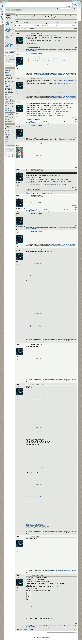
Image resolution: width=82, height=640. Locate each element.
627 (29, 629)
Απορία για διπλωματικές (8, 107)
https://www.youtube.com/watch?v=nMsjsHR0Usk (35, 496)
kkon (6, 140)
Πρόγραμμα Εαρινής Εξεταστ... (9, 102)
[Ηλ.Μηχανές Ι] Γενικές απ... (8, 77)
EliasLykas (7, 139)
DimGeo (7, 94)
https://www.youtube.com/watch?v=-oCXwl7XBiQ (35, 439)
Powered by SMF (35, 637)
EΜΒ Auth (8, 43)
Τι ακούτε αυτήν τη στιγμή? (53, 25)
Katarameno (18, 32)
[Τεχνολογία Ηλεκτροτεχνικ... (8, 99)
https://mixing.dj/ (41, 49)
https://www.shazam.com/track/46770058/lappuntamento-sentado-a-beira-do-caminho (40, 56)
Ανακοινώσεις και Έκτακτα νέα (35, 22)
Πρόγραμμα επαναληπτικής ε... (9, 118)
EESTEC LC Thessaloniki (7, 42)
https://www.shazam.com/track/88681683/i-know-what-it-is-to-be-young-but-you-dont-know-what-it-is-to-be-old (44, 128)
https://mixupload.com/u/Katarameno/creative (55, 73)
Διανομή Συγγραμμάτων (10, 28)
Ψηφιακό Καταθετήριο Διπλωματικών (9, 30)
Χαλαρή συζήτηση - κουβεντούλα (27, 25)
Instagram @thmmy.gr (10, 33)
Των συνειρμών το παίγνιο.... (9, 74)
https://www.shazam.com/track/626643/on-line (51, 58)
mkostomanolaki (8, 142)
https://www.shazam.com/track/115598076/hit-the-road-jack (57, 92)
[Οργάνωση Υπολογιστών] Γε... (9, 85)
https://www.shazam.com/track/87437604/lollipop (53, 113)
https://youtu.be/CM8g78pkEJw (31, 200)
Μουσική (36, 25)
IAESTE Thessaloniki (9, 44)
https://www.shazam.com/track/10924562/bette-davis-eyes (56, 64)
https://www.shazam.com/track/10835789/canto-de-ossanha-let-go (62, 60)
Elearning (7, 23)
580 (25, 629)
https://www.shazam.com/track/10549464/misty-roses (55, 40)
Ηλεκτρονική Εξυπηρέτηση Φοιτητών (9, 27)
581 (26, 629)
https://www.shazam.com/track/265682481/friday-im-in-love (57, 130)
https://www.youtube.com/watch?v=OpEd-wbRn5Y (35, 325)
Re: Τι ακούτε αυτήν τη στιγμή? (36, 32)
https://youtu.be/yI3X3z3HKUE (31, 43)
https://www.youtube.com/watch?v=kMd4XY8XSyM (35, 524)
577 (20, 629)
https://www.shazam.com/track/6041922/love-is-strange (56, 87)
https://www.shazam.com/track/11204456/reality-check (55, 115)
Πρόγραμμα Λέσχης (9, 25)
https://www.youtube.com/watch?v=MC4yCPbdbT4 (35, 326)
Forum (7, 16)
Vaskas (7, 86)
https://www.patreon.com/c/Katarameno (69, 73)
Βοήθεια (55, 16)
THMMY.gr (16, 25)
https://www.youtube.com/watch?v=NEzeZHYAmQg (35, 561)
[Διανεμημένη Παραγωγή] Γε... (9, 91)
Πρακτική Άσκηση (9, 26)
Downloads (8, 17)
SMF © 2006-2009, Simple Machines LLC (43, 637)
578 (22, 629)
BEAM (7, 40)
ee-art (33, 25)
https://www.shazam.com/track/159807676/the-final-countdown (60, 181)
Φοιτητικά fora (8, 24)
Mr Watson (43, 25)
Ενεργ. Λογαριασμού (9, 18)
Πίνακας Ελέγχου (8, 51)
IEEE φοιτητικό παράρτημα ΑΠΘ (8, 46)
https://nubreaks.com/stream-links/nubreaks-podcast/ (56, 49)
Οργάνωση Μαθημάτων (8, 88)
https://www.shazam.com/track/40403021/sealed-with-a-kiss (58, 111)
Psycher (7, 116)
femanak (7, 137)
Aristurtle (7, 37)
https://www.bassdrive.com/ (35, 49)
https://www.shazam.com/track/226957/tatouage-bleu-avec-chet (60, 105)
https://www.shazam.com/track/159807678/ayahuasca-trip (56, 184)
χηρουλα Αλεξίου (8, 75)
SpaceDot (8, 47)
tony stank (7, 69)
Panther (7, 48)
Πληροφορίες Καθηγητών (8, 32)
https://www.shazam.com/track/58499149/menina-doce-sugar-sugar (61, 103)
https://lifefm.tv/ (46, 49)
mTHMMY (75, 117)
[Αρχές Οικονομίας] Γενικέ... (8, 96)
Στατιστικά (7, 124)
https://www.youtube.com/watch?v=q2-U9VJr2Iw (34, 409)
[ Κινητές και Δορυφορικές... (8, 121)
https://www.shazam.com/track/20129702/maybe (51, 35)
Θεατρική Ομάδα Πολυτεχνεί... (9, 110)
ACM (7, 36)
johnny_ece (7, 138)
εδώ (52, 16)
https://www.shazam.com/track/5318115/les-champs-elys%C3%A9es (59, 107)
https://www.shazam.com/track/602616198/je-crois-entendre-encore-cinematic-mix (40, 90)
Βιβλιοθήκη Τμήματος (9, 22)
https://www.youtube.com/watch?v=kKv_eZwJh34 (35, 467)
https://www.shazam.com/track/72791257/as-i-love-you (55, 109)
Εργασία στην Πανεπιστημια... (9, 113)
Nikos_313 (7, 80)
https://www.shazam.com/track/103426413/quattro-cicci (61, 83)
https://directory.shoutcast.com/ (30, 50)
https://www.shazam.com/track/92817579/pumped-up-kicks (58, 179)
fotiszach (7, 141)
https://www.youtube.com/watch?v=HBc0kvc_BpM (35, 275)
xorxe (6, 143)
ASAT (7, 39)
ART (7, 38)
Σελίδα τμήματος (9, 21)
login (12, 52)
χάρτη (74, 16)
